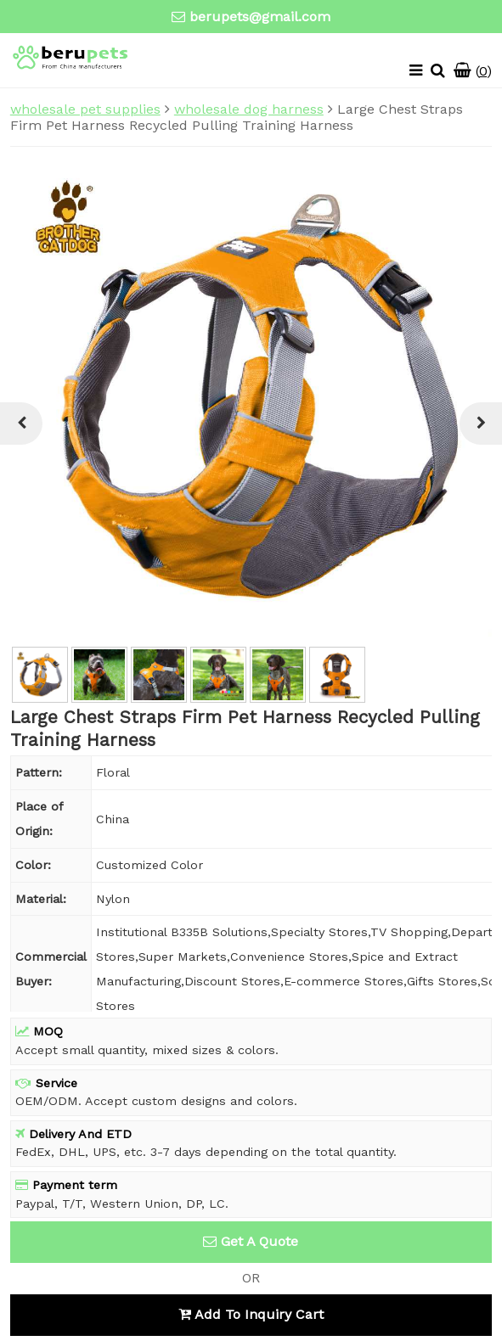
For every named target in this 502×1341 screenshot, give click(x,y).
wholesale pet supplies (85, 109)
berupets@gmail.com (259, 16)
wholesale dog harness (249, 109)
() (473, 71)
